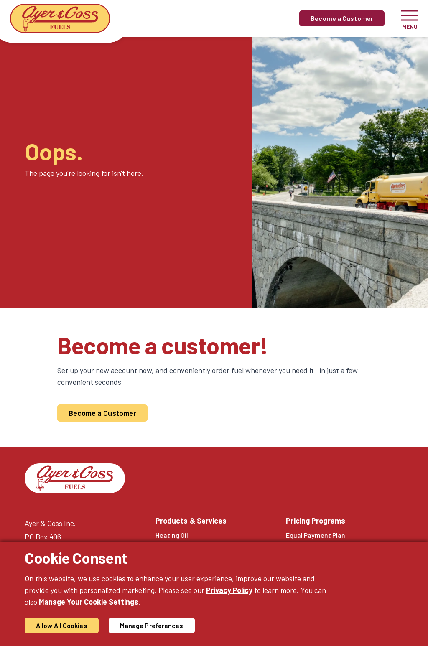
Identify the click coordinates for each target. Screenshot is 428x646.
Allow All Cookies (61, 625)
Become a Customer (342, 18)
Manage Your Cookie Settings (88, 601)
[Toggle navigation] (409, 18)
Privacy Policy (229, 590)
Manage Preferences (151, 625)
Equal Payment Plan (315, 535)
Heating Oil (171, 535)
